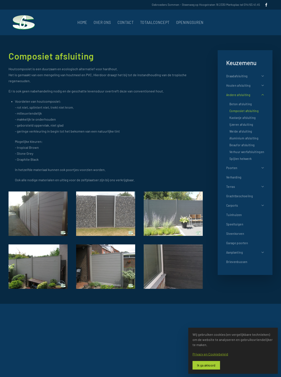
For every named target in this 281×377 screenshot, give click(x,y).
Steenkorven (235, 233)
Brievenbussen (237, 262)
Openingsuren (190, 22)
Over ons (102, 22)
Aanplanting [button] (245, 252)
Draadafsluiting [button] (245, 76)
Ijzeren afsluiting (241, 124)
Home (82, 22)
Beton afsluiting (240, 104)
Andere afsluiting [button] (245, 95)
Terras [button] (245, 186)
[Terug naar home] (24, 22)
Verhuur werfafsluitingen (246, 152)
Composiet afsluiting (244, 111)
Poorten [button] (245, 168)
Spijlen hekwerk (240, 158)
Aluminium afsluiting (243, 138)
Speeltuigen (234, 224)
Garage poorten (237, 243)
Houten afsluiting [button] (245, 85)
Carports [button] (245, 205)
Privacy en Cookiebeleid (210, 354)
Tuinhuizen (234, 215)
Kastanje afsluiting (242, 117)
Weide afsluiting (240, 131)
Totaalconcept (155, 22)
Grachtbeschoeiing (239, 196)
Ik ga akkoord (206, 365)
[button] (38, 213)
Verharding (234, 177)
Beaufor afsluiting (242, 145)
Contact (125, 22)
